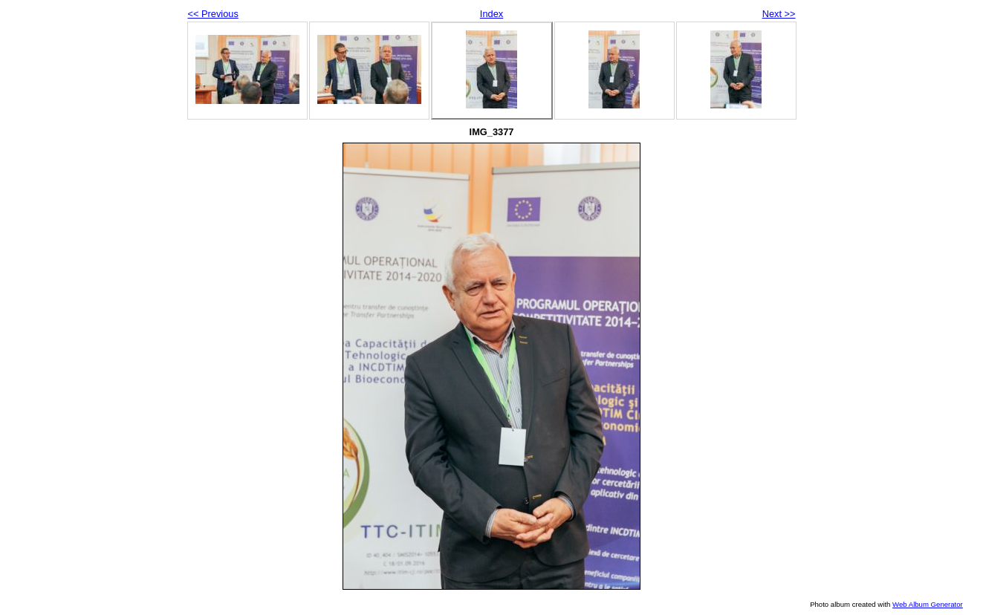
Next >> (779, 13)
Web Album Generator (927, 604)
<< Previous (213, 13)
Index (491, 13)
